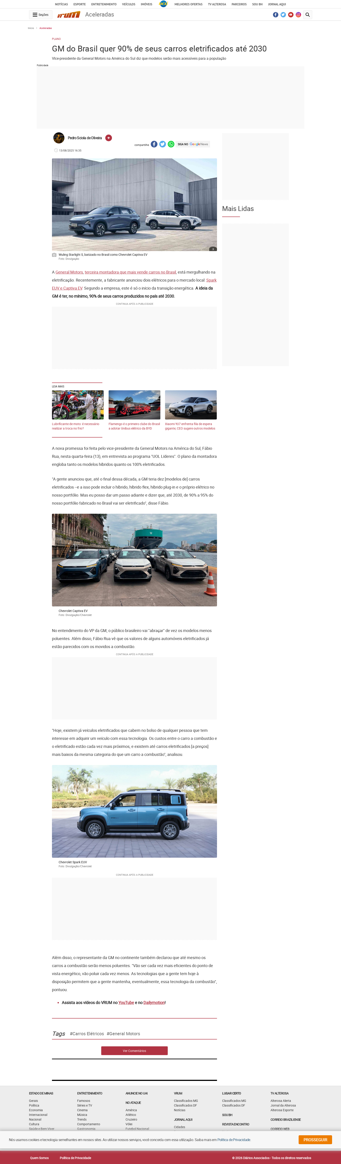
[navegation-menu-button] (40, 14)
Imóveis (146, 4)
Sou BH (257, 4)
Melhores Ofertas (189, 4)
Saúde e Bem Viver (41, 1129)
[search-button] (307, 14)
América (131, 1110)
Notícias (61, 4)
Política (34, 1105)
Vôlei (129, 1124)
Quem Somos (39, 1158)
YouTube (126, 1002)
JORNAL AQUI (277, 4)
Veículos (128, 4)
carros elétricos (88, 1034)
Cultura (34, 1124)
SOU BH (227, 1115)
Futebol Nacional (137, 1129)
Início (31, 28)
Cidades (179, 1127)
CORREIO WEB (280, 1129)
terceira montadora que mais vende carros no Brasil (130, 272)
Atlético (131, 1115)
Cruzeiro (131, 1119)
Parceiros (239, 4)
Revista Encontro (235, 1124)
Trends (82, 1119)
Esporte (79, 4)
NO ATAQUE (133, 1103)
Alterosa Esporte (282, 1110)
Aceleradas (45, 28)
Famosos (83, 1101)
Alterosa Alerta (281, 1101)
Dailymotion (154, 1002)
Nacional (35, 1119)
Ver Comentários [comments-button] (134, 1051)
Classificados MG (186, 1101)
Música (82, 1115)
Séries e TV (84, 1105)
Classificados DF (185, 1105)
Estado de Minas (41, 1093)
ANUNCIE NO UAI (137, 1093)
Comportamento (88, 1124)
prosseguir (315, 1139)
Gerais (33, 1101)
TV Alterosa (217, 4)
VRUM (178, 1093)
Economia (36, 1110)
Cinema (82, 1110)
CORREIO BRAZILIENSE (286, 1119)
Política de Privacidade (75, 1158)
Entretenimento (103, 4)
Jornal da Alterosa (283, 1105)
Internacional (38, 1115)
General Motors (69, 272)
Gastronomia (86, 1129)
